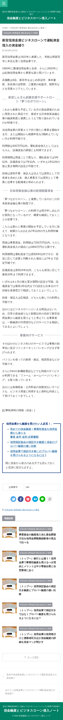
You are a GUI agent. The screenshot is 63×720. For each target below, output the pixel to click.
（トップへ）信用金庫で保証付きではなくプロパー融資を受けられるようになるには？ (37, 614)
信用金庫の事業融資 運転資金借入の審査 (22, 510)
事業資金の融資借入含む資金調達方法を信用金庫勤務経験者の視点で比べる (37, 538)
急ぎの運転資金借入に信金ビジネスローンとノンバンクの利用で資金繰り (31, 706)
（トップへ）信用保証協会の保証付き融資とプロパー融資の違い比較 (37, 590)
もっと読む (33, 657)
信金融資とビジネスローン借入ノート (31, 18)
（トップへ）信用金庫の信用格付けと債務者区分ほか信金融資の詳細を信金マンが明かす (37, 638)
